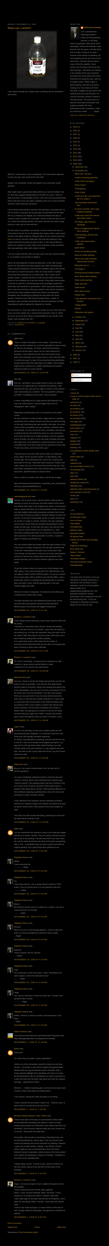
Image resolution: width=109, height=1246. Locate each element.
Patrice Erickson (20, 1031)
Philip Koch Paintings (78, 546)
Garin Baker (75, 523)
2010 (75, 160)
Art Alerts (74, 405)
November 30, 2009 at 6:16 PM (30, 959)
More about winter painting (85, 276)
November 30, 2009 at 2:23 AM (30, 490)
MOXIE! (78, 309)
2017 (75, 134)
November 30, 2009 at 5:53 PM (30, 871)
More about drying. (82, 291)
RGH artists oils (76, 549)
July (77, 328)
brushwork (74, 431)
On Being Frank (76, 536)
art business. (75, 412)
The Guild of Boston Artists (81, 562)
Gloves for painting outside (86, 251)
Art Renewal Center (78, 517)
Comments (77, 380)
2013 (75, 149)
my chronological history (80, 466)
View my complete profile (82, 115)
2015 (75, 142)
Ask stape (74, 422)
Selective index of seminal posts (83, 489)
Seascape (74, 486)
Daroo (16, 1049)
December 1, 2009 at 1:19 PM (30, 1109)
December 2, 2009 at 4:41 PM (30, 1173)
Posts (75, 375)
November (79, 171)
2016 (75, 138)
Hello (72, 460)
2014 (75, 145)
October (78, 317)
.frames (73, 393)
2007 (75, 358)
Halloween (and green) (84, 312)
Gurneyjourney (76, 527)
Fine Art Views (76, 520)
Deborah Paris (20, 677)
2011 (75, 156)
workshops (74, 502)
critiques (73, 438)
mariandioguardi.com (22, 496)
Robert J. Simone (77, 552)
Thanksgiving (80, 189)
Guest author (75, 457)
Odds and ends (81, 284)
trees (72, 499)
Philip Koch (18, 764)
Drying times (80, 295)
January (78, 350)
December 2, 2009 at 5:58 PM (30, 1217)
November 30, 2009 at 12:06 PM (31, 822)
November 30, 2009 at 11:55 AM (31, 758)
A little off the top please (84, 181)
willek (16, 338)
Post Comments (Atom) (28, 1232)
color (72, 434)
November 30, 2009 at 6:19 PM (30, 1005)
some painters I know (79, 492)
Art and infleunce (77, 514)
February (79, 346)
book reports (75, 428)
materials (19, 325)
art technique (75, 418)
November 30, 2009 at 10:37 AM (31, 651)
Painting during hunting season (87, 273)
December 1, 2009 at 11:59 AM (30, 1042)
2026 (75, 127)
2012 (75, 153)
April (77, 339)
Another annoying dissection (86, 177)
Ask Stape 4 (80, 269)
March (78, 343)
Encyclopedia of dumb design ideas (84, 451)
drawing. (73, 447)
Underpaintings (76, 565)
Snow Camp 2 (80, 185)
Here (10, 239)
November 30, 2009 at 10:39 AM (31, 671)
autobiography (76, 425)
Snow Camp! (80, 192)
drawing (73, 444)
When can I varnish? (83, 174)
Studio (72, 495)
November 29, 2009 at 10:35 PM (31, 373)
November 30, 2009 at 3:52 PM (30, 851)
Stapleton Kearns (21, 857)
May (77, 335)
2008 (75, 355)
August (78, 324)
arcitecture (74, 402)
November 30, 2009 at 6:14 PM (30, 917)
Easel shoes (80, 248)
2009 (75, 164)
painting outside (76, 479)
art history (74, 415)
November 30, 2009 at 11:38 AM (31, 720)
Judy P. (17, 727)
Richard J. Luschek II (22, 617)
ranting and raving (77, 482)
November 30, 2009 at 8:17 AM (30, 610)
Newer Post (12, 1227)
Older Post (61, 1227)
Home (37, 1227)
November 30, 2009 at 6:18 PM (30, 982)
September (80, 321)
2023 (75, 130)
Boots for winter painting (84, 255)
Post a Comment (14, 1223)
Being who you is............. (85, 265)
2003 (75, 362)
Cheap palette (80, 305)
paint (72, 476)
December (79, 167)
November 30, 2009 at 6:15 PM (30, 939)
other (72, 473)
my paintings (75, 470)
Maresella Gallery (77, 533)
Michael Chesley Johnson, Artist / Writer (30, 1116)
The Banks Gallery (77, 559)
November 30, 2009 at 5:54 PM (30, 894)
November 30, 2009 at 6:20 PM (30, 1025)
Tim (15, 379)
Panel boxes (80, 287)
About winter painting (83, 280)
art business (75, 409)
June (77, 332)
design (73, 441)
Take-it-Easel (75, 555)
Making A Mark (76, 530)
